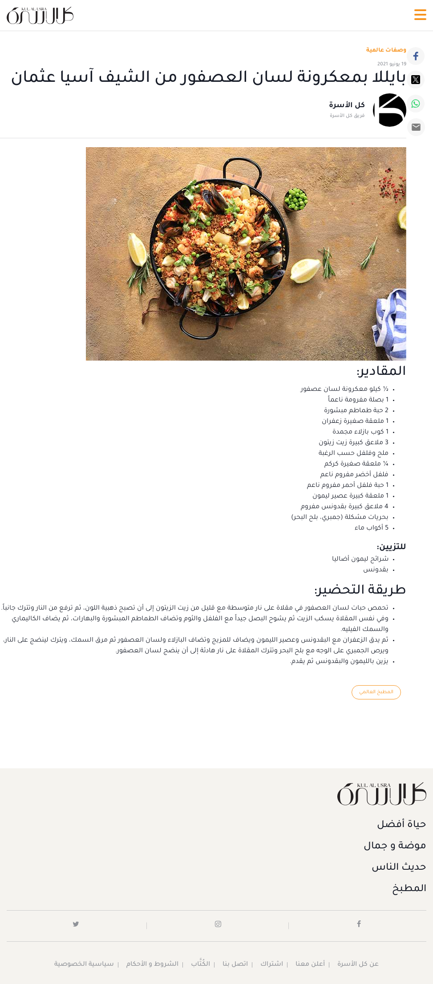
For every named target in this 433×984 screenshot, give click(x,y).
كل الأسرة (347, 106)
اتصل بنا (235, 964)
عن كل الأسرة (358, 964)
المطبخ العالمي (376, 692)
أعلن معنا (310, 964)
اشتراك (271, 964)
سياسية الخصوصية (84, 964)
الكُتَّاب (200, 964)
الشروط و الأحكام (152, 964)
